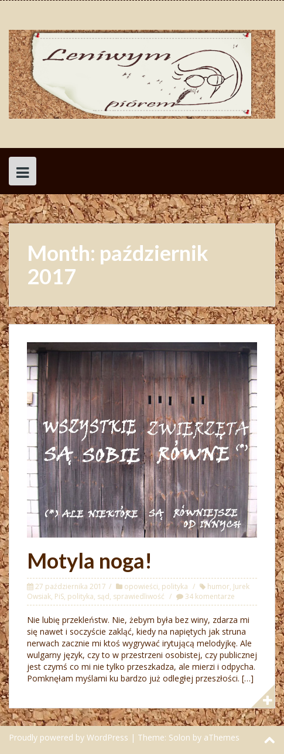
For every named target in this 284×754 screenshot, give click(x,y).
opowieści (141, 586)
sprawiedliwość (139, 596)
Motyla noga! (89, 560)
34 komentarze (210, 596)
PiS (59, 596)
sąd (103, 596)
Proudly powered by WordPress (68, 737)
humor (218, 586)
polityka (175, 586)
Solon (179, 737)
